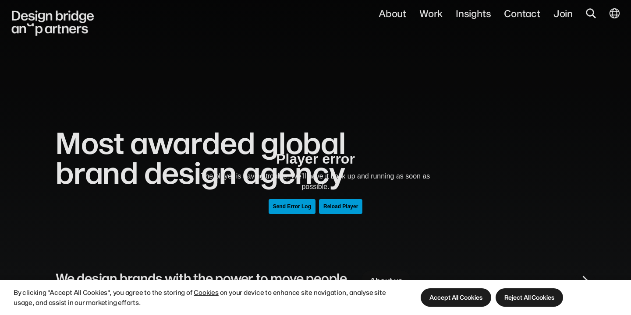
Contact (522, 13)
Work (431, 13)
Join (563, 13)
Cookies (206, 292)
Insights (473, 13)
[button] (456, 297)
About (392, 13)
